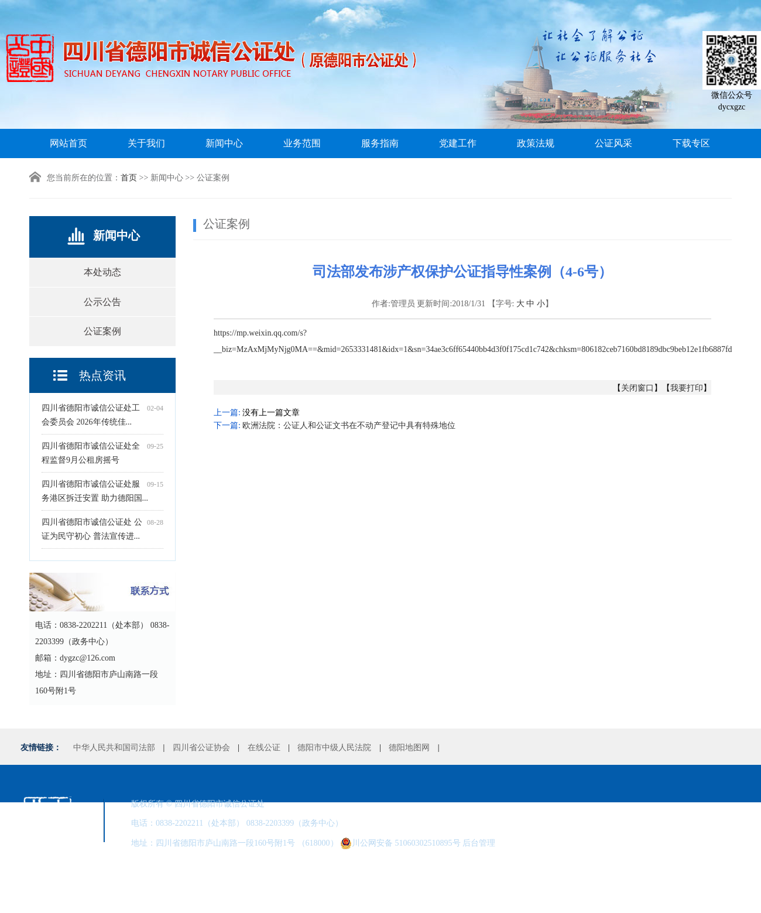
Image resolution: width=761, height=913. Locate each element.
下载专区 (691, 143)
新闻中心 (224, 143)
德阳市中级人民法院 (334, 747)
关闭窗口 (637, 388)
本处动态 (102, 272)
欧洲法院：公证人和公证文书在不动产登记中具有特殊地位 (348, 425)
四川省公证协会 (201, 747)
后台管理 (478, 843)
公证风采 (613, 143)
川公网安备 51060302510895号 (400, 843)
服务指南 (380, 143)
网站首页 (68, 143)
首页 (129, 177)
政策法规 (535, 143)
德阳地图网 (409, 747)
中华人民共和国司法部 (114, 747)
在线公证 (264, 747)
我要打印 (686, 388)
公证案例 (102, 331)
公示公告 (102, 302)
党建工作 (458, 143)
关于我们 (146, 143)
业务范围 (302, 143)
